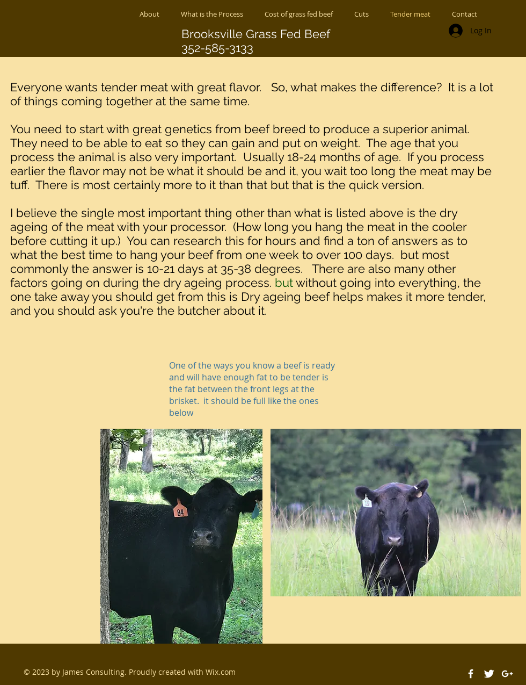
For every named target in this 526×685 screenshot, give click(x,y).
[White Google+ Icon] (507, 674)
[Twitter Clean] (489, 674)
